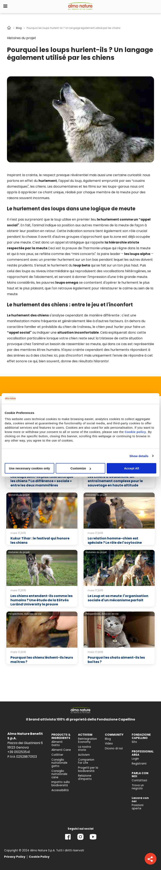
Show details (139, 456)
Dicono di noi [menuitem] (114, 748)
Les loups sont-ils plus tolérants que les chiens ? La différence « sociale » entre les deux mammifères (41, 481)
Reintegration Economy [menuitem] (87, 740)
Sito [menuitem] (134, 742)
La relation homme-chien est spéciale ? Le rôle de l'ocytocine (115, 540)
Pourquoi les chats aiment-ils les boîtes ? (116, 659)
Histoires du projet (21, 38)
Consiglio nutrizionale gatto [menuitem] (59, 763)
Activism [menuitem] (84, 755)
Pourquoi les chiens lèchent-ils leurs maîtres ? (41, 659)
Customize (80, 468)
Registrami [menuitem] (139, 764)
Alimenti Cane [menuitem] (61, 750)
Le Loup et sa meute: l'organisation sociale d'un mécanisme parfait (118, 598)
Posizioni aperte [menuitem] (137, 806)
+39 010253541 (18, 752)
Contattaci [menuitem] (139, 780)
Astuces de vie (32, 613)
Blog (19, 28)
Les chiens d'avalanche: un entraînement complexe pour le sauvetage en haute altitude (115, 481)
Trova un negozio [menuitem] (138, 787)
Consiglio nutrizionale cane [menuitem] (59, 774)
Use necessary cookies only (29, 468)
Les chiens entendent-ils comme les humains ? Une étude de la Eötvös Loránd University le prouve (41, 600)
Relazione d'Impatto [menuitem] (85, 777)
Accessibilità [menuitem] (60, 790)
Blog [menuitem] (108, 739)
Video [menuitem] (109, 743)
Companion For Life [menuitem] (86, 761)
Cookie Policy (39, 857)
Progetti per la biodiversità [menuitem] (88, 769)
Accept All (131, 468)
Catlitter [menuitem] (57, 755)
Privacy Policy (14, 857)
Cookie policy (135, 432)
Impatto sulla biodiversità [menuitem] (60, 783)
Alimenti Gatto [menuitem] (56, 743)
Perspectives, (16, 613)
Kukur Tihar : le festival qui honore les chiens (39, 540)
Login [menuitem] (135, 759)
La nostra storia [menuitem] (84, 748)
